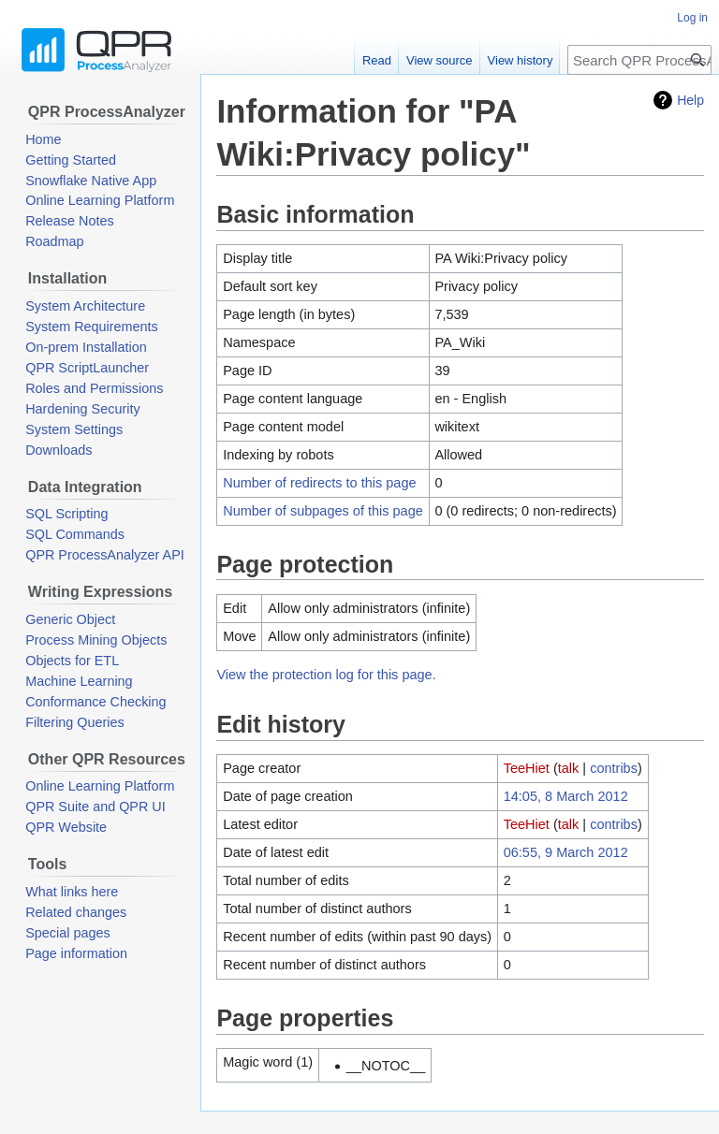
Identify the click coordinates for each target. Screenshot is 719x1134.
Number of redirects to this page (319, 482)
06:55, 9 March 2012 (566, 852)
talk (569, 768)
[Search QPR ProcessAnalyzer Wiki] (639, 60)
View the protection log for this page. (325, 674)
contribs (614, 768)
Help (690, 100)
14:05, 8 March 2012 (566, 796)
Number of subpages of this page (323, 510)
